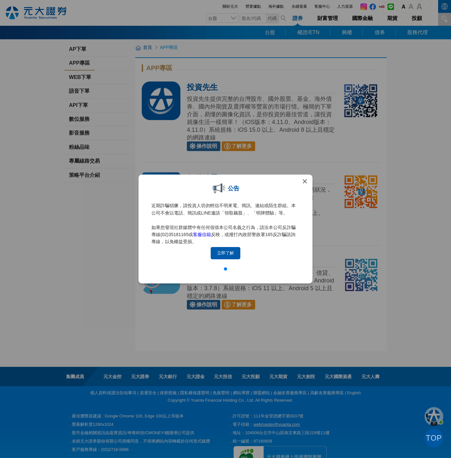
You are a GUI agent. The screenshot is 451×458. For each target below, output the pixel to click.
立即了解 (225, 253)
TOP (434, 438)
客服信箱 (202, 234)
